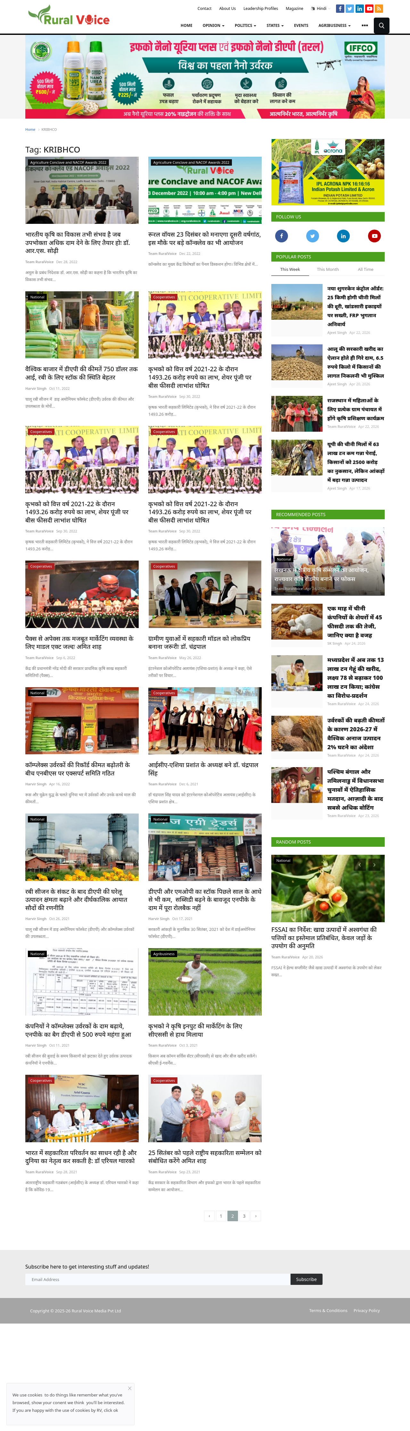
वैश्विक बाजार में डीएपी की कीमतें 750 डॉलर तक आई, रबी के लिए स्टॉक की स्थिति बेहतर (80, 363)
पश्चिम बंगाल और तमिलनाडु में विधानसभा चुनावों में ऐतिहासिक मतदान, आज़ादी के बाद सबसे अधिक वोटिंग (355, 789)
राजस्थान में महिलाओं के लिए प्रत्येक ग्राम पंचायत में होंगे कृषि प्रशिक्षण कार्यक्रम (355, 409)
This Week (290, 269)
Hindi (321, 8)
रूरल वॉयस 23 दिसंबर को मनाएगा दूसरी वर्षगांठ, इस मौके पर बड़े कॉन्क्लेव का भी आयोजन (202, 237)
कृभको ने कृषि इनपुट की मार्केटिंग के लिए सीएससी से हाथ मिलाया (201, 998)
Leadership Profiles (260, 8)
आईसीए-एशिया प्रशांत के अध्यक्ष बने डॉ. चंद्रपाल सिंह (201, 736)
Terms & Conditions (328, 1278)
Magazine (294, 8)
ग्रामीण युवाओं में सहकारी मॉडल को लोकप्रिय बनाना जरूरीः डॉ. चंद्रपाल (200, 614)
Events (301, 25)
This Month (328, 269)
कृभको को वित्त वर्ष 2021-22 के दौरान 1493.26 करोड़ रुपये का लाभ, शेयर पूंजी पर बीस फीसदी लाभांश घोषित (204, 363)
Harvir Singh (35, 378)
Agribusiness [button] (335, 25)
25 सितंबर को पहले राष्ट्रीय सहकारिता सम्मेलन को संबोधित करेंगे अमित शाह (198, 1124)
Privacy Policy (367, 1278)
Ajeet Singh (337, 332)
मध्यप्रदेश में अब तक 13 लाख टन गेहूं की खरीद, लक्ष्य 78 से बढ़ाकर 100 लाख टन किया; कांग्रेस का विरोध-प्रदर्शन (355, 677)
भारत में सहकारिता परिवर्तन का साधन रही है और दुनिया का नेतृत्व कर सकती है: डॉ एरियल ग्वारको (81, 1124)
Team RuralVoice (39, 252)
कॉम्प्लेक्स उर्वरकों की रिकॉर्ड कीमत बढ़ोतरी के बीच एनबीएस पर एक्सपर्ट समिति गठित (76, 739)
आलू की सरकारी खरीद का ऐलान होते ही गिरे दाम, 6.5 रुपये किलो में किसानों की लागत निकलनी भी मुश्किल (355, 362)
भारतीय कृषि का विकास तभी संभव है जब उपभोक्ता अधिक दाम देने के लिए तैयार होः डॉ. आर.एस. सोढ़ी (77, 237)
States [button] (275, 25)
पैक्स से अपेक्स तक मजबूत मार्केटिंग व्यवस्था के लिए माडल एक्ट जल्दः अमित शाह (77, 614)
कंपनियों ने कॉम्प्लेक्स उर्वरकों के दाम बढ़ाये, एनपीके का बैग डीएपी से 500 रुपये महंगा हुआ (80, 998)
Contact (204, 8)
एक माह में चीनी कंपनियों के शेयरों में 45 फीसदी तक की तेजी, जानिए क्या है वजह (354, 621)
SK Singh (334, 643)
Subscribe (306, 1247)
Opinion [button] (214, 25)
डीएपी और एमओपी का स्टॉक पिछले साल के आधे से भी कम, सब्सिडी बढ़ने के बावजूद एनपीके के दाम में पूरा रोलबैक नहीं (204, 869)
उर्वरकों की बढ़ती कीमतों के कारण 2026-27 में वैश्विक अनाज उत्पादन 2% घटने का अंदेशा (356, 733)
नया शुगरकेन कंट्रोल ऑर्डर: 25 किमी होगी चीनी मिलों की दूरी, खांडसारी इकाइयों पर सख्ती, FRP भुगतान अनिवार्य (355, 306)
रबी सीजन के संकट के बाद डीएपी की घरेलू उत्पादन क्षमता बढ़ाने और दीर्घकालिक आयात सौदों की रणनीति (79, 865)
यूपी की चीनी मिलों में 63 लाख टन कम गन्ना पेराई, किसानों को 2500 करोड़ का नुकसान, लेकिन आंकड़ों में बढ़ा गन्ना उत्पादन (356, 462)
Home (187, 25)
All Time (365, 269)
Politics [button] (245, 25)
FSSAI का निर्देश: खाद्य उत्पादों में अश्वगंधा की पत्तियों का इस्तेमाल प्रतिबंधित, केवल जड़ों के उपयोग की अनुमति (325, 936)
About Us (227, 8)
